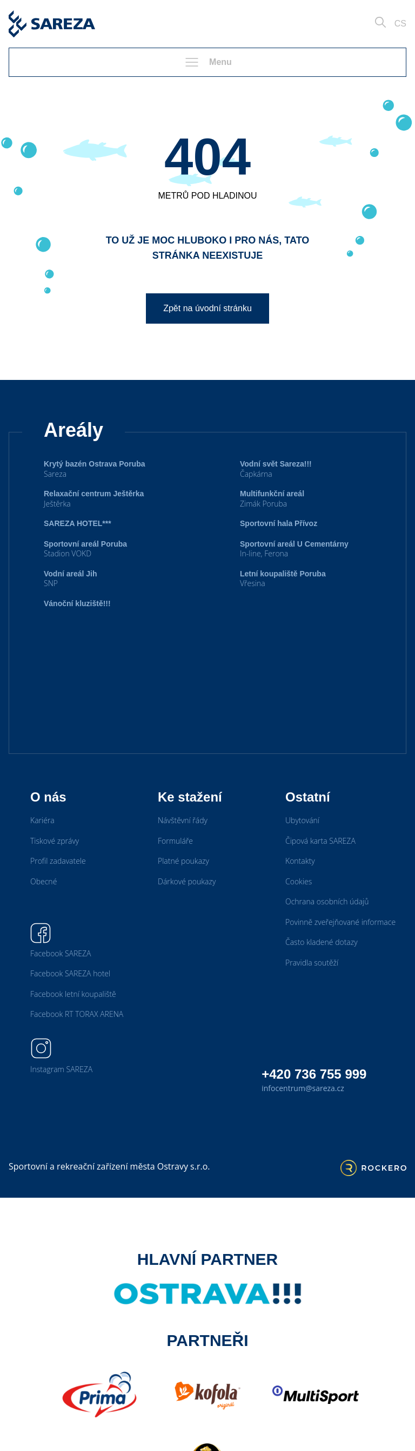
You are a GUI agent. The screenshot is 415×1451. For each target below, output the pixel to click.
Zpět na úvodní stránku (207, 308)
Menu (207, 62)
